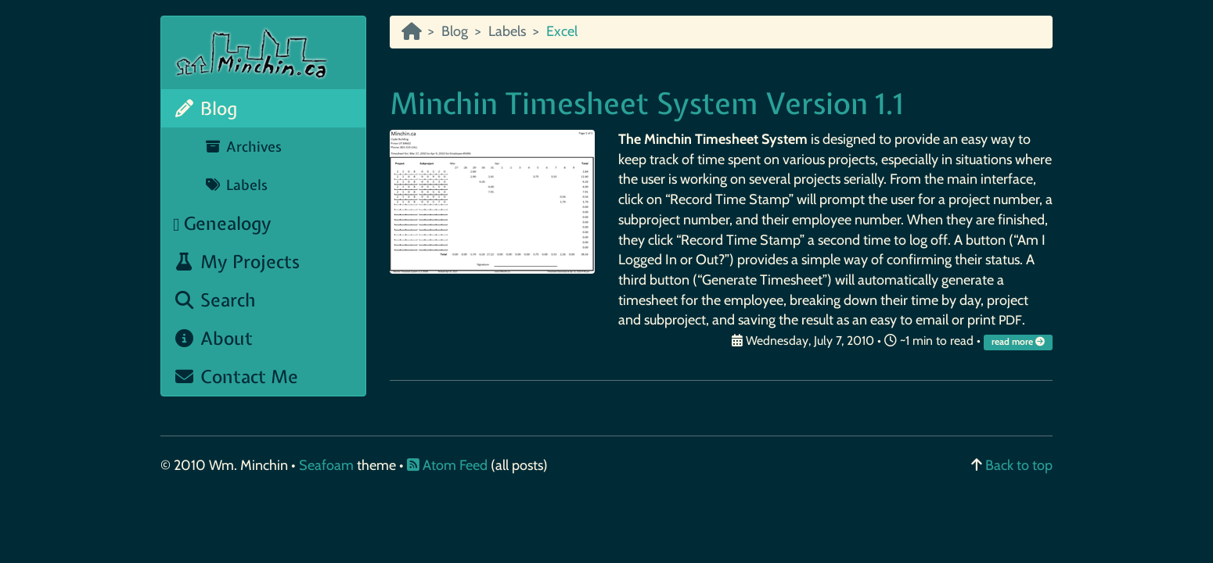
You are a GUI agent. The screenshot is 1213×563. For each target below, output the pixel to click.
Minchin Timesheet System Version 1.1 (646, 104)
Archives (243, 146)
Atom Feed (447, 465)
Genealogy (222, 223)
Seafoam (328, 465)
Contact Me (235, 376)
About (213, 338)
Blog (205, 108)
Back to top (1019, 465)
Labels (236, 185)
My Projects (236, 261)
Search (214, 300)
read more (1019, 341)
